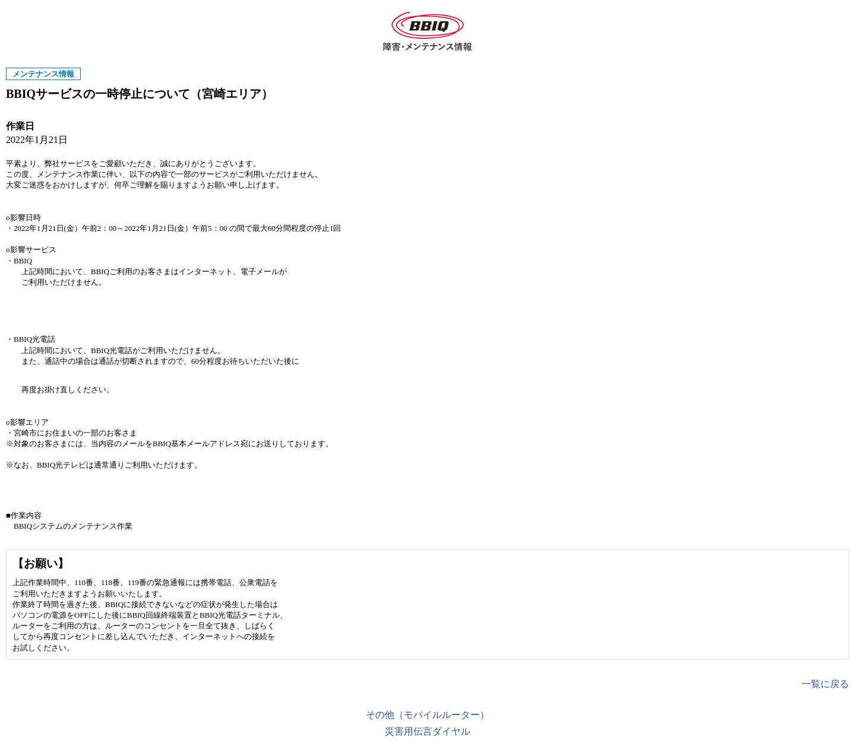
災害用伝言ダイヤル (427, 731)
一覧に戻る (825, 684)
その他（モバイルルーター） (427, 715)
